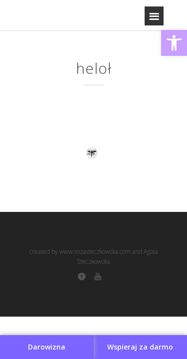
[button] (174, 43)
